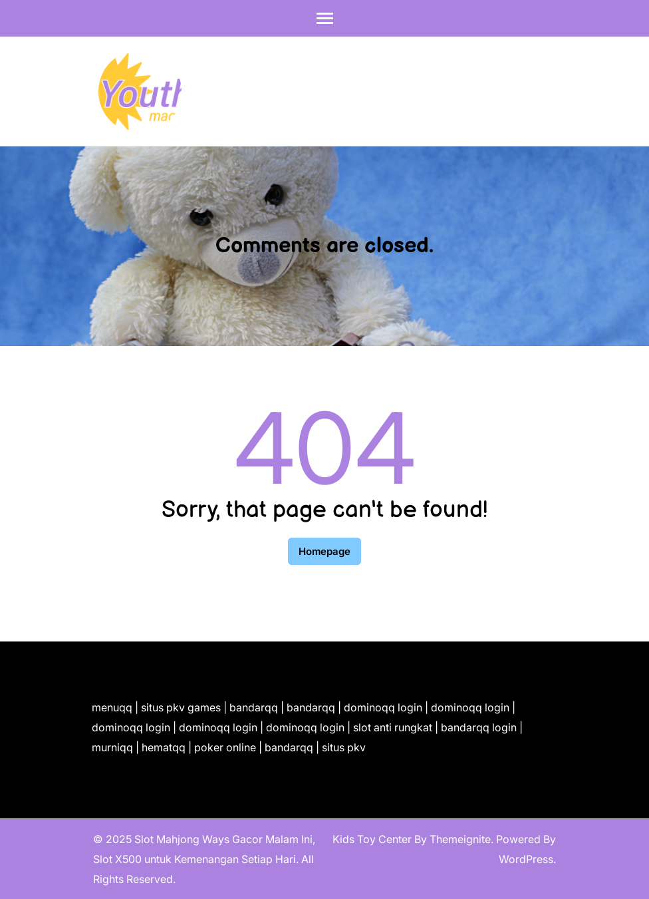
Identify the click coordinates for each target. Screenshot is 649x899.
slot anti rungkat (392, 727)
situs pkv (344, 747)
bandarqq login (479, 727)
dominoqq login (383, 707)
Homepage (324, 551)
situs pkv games (181, 707)
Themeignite (460, 839)
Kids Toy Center (372, 839)
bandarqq (253, 707)
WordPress (526, 859)
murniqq (112, 747)
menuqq (112, 707)
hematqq (164, 747)
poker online (225, 747)
